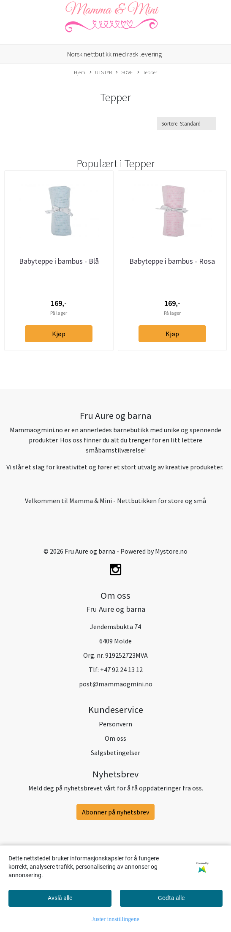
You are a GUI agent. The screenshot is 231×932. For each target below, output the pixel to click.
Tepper (147, 72)
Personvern (115, 724)
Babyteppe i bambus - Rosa (172, 261)
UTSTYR (101, 72)
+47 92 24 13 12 (121, 669)
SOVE (124, 72)
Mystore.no (171, 551)
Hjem (79, 72)
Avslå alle (60, 898)
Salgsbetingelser (115, 752)
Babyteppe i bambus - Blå (59, 261)
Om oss (115, 738)
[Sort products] (186, 123)
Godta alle (171, 898)
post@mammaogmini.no (115, 684)
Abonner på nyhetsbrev (115, 812)
